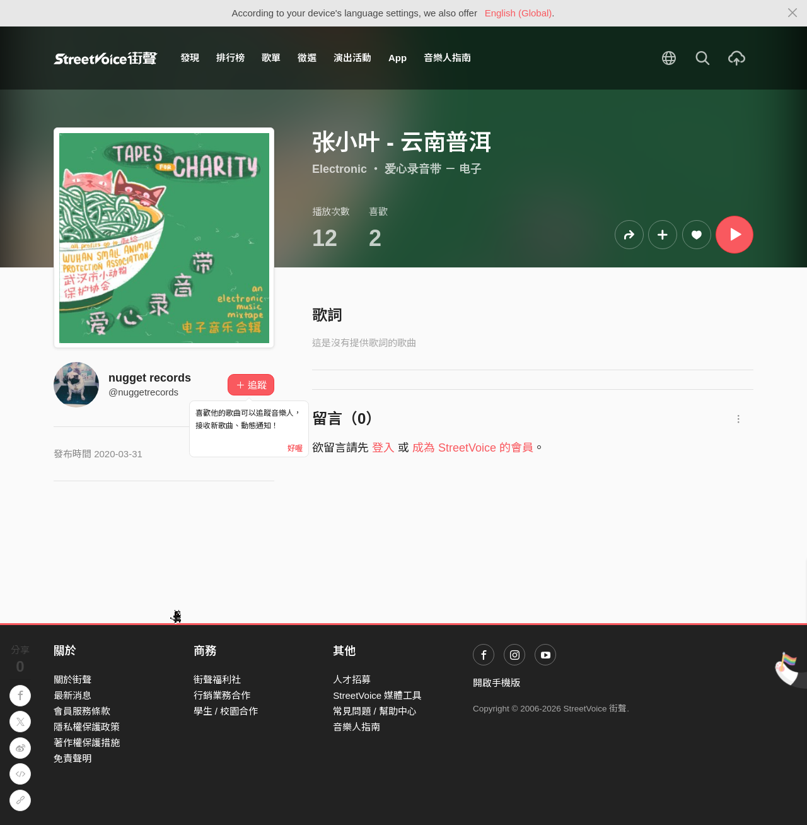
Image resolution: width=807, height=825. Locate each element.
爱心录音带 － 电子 (433, 169)
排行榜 (230, 57)
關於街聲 (72, 679)
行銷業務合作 (222, 695)
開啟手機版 (496, 682)
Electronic (339, 169)
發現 (189, 57)
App (397, 57)
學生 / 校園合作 (226, 711)
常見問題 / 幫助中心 (375, 711)
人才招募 (352, 679)
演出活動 (352, 57)
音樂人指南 (447, 57)
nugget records (149, 378)
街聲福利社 (217, 679)
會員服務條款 (82, 711)
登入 (383, 448)
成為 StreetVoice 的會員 (472, 448)
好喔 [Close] (295, 448)
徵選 (307, 57)
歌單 (271, 57)
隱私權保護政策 (87, 727)
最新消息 (72, 695)
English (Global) (518, 13)
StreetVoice (106, 58)
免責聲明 (72, 758)
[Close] (793, 13)
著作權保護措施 (87, 742)
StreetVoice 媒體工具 (377, 695)
